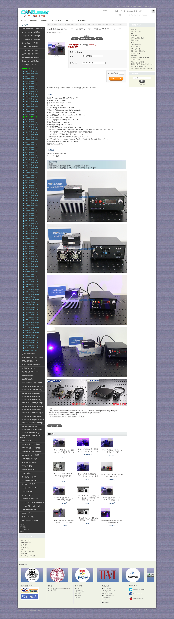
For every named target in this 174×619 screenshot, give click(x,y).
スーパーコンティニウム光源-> (32, 383)
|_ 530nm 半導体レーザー (31, 155)
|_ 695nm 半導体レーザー (31, 200)
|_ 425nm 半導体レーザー (31, 94)
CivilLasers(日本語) (123, 6)
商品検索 (135, 73)
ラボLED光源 (26, 473)
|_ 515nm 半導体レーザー (31, 144)
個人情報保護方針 (26, 542)
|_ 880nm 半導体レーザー (31, 261)
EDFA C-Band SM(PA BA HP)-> (32, 386)
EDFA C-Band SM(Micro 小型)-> (32, 390)
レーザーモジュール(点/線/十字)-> (33, 28)
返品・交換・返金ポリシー (139, 51)
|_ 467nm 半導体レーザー (31, 134)
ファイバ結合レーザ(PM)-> (30, 47)
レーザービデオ (135, 59)
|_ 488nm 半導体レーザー (31, 139)
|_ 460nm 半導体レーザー (31, 124)
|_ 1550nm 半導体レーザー (31, 307)
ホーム (23, 20)
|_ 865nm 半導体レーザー (31, 254)
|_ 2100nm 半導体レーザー (31, 342)
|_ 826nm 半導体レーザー (31, 238)
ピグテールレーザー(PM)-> (30, 57)
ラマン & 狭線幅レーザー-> (31, 364)
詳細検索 (142, 84)
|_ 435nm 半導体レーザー (31, 101)
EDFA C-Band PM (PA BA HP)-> (32, 409)
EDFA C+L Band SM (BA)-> (31, 433)
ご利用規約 (24, 545)
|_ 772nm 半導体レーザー (31, 216)
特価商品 (44, 20)
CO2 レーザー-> (27, 513)
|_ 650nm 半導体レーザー (31, 175)
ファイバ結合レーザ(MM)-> (31, 39)
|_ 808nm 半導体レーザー (31, 233)
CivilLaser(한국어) (149, 6)
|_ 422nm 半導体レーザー (31, 91)
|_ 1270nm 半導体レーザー (31, 289)
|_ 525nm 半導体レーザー (31, 150)
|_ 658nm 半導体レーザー (31, 180)
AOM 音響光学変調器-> (29, 462)
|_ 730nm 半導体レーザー (31, 205)
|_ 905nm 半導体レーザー (31, 264)
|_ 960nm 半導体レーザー (31, 271)
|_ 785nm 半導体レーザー (31, 221)
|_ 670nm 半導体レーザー (31, 188)
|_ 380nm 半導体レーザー (31, 73)
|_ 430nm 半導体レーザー (31, 96)
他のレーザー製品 (27, 517)
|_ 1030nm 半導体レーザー (31, 279)
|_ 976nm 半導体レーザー (31, 274)
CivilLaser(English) (136, 6)
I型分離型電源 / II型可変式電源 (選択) (80, 132)
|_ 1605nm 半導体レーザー (31, 312)
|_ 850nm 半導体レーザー (31, 249)
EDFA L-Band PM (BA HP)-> (31, 426)
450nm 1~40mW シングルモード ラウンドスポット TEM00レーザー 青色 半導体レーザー (88, 498)
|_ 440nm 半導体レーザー (31, 106)
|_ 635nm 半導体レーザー (31, 165)
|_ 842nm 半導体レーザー (31, 243)
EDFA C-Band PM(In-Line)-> (31, 416)
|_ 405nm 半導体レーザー (31, 81)
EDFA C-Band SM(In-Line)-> (31, 393)
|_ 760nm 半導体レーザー (31, 213)
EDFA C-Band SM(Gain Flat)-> (32, 396)
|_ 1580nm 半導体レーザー (31, 309)
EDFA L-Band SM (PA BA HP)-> (32, 423)
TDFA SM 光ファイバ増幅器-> (32, 451)
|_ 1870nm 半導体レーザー (31, 330)
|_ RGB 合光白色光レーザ (31, 350)
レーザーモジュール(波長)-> (31, 32)
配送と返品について (27, 540)
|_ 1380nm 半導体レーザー (31, 297)
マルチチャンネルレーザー (30, 372)
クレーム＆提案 (135, 46)
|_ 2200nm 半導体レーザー (31, 345)
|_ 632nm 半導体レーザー (31, 160)
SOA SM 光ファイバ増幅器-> (31, 455)
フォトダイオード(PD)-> (30, 477)
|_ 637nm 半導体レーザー (31, 167)
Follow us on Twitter (137, 589)
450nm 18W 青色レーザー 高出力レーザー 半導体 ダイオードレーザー (64, 452)
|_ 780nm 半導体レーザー (31, 218)
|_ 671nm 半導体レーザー (31, 190)
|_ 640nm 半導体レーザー (31, 172)
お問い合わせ (82, 20)
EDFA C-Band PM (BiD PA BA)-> (33, 419)
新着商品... (23, 527)
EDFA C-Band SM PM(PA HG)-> (32, 403)
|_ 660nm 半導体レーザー (31, 183)
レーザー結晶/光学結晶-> (30, 499)
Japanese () (105, 10)
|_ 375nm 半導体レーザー (31, 71)
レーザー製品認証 (136, 44)
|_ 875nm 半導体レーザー (31, 259)
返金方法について (108, 593)
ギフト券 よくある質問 (27, 551)
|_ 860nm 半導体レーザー (31, 251)
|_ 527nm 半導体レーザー (31, 152)
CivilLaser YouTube (136, 598)
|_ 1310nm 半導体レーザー (31, 292)
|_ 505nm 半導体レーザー (31, 142)
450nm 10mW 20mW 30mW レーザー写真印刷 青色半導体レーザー (64, 476)
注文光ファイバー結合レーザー (140, 57)
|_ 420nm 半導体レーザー (31, 89)
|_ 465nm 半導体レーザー (31, 132)
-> (27, 68)
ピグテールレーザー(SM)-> (30, 54)
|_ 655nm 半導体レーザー (31, 177)
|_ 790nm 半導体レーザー (31, 223)
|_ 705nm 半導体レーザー (31, 203)
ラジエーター (74, 63)
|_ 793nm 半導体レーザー (31, 228)
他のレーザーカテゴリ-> (30, 520)
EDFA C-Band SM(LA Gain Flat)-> (33, 406)
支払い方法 (134, 36)
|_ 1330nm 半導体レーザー (31, 294)
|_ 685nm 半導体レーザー (31, 193)
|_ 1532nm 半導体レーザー (31, 304)
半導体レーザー (58, 24)
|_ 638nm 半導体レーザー (31, 170)
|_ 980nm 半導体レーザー (31, 276)
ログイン (125, 15)
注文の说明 (134, 55)
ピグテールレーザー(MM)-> (31, 50)
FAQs (132, 42)
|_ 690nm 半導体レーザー (31, 198)
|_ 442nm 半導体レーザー (31, 109)
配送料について (135, 40)
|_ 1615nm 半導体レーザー (31, 315)
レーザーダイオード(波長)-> (31, 36)
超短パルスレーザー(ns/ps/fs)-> (32, 357)
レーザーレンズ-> (27, 495)
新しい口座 (151, 15)
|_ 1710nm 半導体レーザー (31, 327)
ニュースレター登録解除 (28, 555)
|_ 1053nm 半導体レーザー (31, 282)
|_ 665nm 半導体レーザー (31, 185)
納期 (132, 33)
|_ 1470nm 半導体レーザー (31, 302)
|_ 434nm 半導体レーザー (31, 99)
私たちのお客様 (135, 53)
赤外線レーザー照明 (28, 484)
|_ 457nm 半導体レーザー (31, 122)
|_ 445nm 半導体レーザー (31, 114)
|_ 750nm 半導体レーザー (31, 208)
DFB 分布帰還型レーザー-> (31, 361)
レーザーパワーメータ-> (30, 488)
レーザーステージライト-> (30, 509)
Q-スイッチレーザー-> (29, 354)
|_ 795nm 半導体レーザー (31, 231)
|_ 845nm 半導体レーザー (31, 246)
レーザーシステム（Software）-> (33, 502)
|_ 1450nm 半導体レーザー (31, 299)
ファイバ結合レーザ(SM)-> (30, 43)
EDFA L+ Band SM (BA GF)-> (32, 429)
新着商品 (33, 20)
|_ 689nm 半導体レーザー (31, 195)
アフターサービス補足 (137, 62)
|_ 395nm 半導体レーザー (31, 78)
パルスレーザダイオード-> (30, 480)
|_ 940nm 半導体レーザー (31, 269)
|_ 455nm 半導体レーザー (31, 119)
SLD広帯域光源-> (27, 379)
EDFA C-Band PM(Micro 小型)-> (32, 413)
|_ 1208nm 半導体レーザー (31, 287)
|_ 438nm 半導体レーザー (31, 104)
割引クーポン (25, 553)
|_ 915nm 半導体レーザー (31, 266)
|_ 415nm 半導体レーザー (31, 86)
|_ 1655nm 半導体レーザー (31, 320)
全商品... (22, 531)
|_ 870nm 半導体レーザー (31, 256)
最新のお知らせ (135, 49)
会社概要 (133, 29)
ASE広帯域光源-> (27, 375)
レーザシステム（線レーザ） (31, 506)
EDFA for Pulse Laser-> (30, 441)
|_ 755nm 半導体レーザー (31, 210)
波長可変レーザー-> (28, 368)
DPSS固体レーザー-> (29, 65)
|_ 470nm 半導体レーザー (31, 137)
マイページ (69, 20)
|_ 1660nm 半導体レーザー (31, 325)
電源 (71, 56)
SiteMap (39, 610)
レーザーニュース (136, 31)
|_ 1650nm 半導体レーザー (31, 317)
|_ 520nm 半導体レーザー (31, 147)
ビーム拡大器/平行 (28, 470)
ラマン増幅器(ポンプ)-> (29, 459)
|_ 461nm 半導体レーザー (31, 127)
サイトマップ (25, 549)
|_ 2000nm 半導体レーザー (31, 340)
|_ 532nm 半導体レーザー (31, 157)
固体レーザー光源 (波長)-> (30, 61)
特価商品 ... (23, 525)
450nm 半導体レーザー (71, 24)
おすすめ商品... (24, 529)
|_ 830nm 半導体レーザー (31, 241)
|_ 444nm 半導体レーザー (31, 111)
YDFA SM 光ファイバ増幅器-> (32, 444)
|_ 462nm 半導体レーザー (31, 129)
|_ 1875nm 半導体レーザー (31, 332)
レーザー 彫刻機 (27, 491)
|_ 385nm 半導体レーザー (31, 76)
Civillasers (33, 610)
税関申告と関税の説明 (137, 38)
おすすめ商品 (56, 20)
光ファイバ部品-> (27, 466)
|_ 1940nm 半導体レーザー (31, 337)
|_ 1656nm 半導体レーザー (31, 322)
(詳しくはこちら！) (106, 129)
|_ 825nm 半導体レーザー (31, 236)
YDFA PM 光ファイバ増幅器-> (32, 448)
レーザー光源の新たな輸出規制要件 (141, 68)
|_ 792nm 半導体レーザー (31, 226)
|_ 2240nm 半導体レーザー (31, 348)
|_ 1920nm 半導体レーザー (31, 335)
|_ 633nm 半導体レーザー (31, 162)
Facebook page (135, 594)
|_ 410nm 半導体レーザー (31, 84)
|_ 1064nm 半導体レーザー (31, 284)
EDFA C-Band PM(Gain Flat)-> (32, 400)
